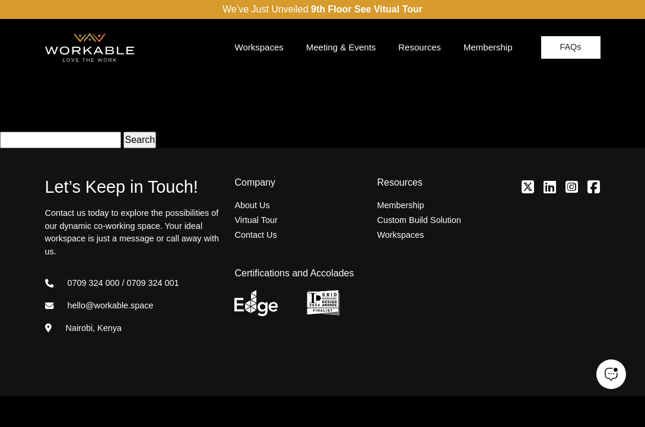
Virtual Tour (255, 220)
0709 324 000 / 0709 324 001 (112, 283)
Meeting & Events (341, 47)
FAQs (571, 47)
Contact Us (255, 235)
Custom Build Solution (419, 220)
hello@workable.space (99, 305)
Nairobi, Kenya (83, 328)
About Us (251, 205)
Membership (488, 47)
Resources (419, 47)
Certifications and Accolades (294, 273)
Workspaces (259, 47)
